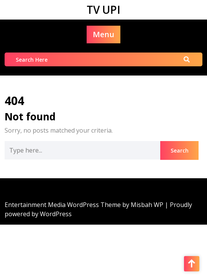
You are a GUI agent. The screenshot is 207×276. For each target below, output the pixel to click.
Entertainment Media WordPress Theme (63, 204)
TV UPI (103, 9)
